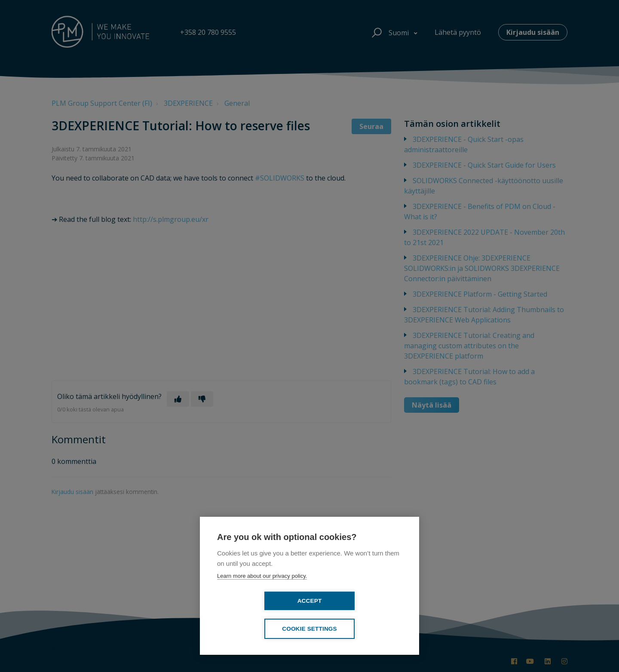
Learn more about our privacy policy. (262, 603)
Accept (260, 628)
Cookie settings (358, 629)
